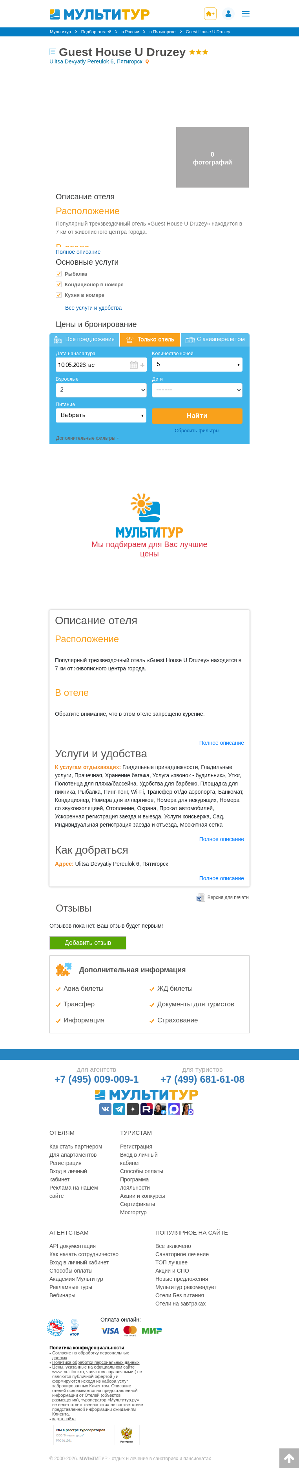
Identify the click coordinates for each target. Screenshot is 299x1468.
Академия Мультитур (76, 1279)
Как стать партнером (75, 1146)
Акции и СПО (172, 1271)
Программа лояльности (135, 1183)
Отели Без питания (179, 1295)
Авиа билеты (84, 988)
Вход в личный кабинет (68, 1175)
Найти (197, 416)
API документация (72, 1246)
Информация (84, 1020)
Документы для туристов (195, 1004)
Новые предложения (181, 1279)
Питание (65, 405)
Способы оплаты (141, 1171)
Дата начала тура (75, 354)
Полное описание (78, 252)
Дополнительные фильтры (85, 438)
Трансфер (79, 1004)
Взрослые (67, 379)
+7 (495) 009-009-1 (97, 1079)
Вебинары (62, 1295)
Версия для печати (228, 897)
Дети (157, 379)
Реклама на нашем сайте (73, 1192)
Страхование (177, 1020)
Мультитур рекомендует (186, 1287)
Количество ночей (172, 354)
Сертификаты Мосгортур (137, 1208)
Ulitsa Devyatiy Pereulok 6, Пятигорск (96, 61)
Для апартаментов (73, 1155)
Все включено (173, 1246)
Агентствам (69, 1232)
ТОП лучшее (171, 1262)
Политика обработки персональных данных (96, 1362)
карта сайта (64, 1418)
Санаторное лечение (182, 1254)
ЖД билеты (175, 988)
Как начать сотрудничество (84, 1254)
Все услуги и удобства (93, 308)
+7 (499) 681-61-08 (202, 1079)
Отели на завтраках (180, 1303)
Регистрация (65, 1163)
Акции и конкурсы (142, 1196)
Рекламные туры (70, 1287)
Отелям (62, 1132)
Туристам (136, 1132)
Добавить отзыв (88, 942)
